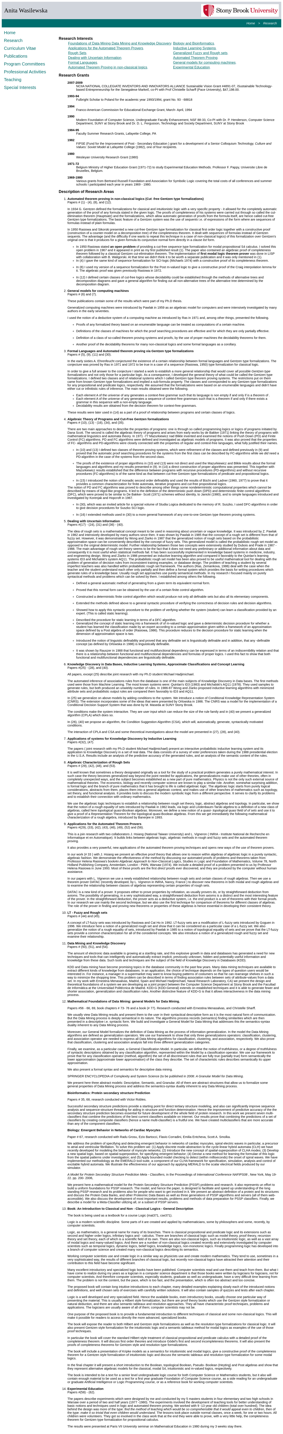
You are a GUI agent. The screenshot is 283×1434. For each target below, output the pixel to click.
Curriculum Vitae (20, 48)
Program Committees (24, 64)
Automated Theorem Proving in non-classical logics (107, 67)
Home (250, 23)
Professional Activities (25, 71)
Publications (15, 56)
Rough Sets (77, 53)
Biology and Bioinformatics (193, 43)
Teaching (12, 79)
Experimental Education (191, 67)
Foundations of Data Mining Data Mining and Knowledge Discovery (119, 43)
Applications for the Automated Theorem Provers (105, 48)
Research (270, 23)
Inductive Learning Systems (194, 48)
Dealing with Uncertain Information (94, 58)
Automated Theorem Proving (195, 58)
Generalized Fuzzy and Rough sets (200, 53)
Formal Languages (82, 62)
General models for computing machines (204, 62)
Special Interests (20, 87)
